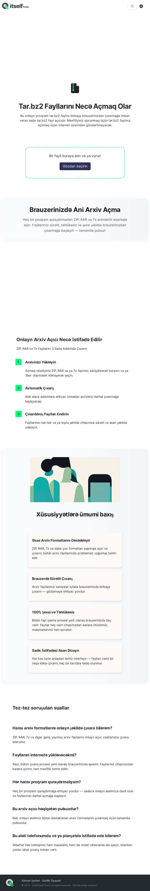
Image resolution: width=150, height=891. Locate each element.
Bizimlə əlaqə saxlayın (85, 885)
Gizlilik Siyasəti (51, 880)
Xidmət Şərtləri (30, 880)
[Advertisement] (75, 41)
